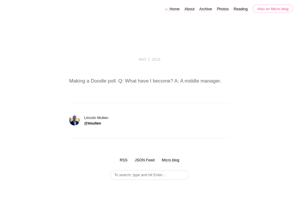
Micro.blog (170, 160)
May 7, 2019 (149, 59)
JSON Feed (144, 160)
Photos (223, 9)
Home (172, 9)
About (189, 9)
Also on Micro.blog (272, 9)
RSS (124, 160)
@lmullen (92, 123)
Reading (241, 9)
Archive (205, 9)
